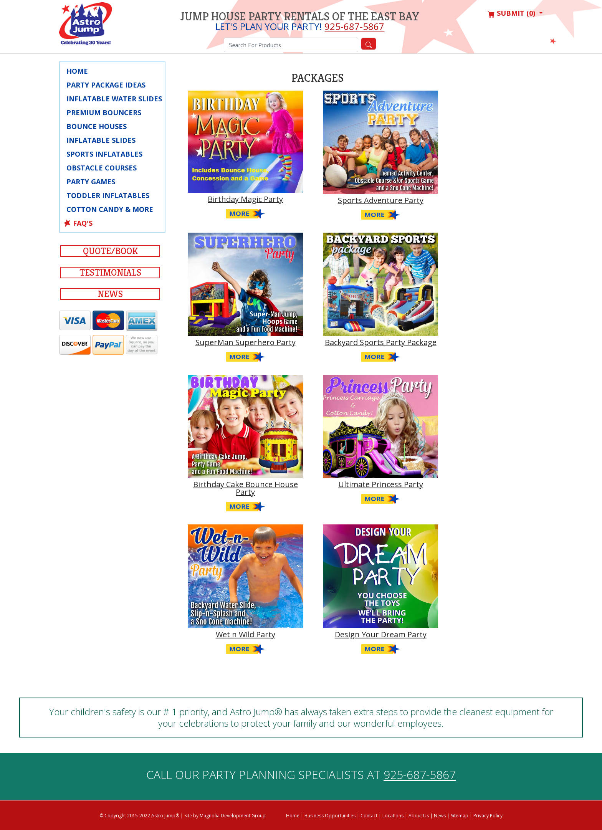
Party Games (90, 181)
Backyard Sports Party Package (381, 342)
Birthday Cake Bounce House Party (245, 488)
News (110, 294)
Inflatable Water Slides (114, 98)
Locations (393, 815)
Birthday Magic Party (245, 199)
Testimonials (110, 272)
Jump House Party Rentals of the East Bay (299, 16)
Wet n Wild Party (245, 634)
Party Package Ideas (106, 84)
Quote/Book (110, 251)
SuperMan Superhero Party (245, 342)
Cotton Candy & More (109, 209)
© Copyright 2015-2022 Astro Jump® (139, 815)
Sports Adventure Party (380, 200)
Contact (369, 815)
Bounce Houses (96, 126)
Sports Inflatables (104, 154)
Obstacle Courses (101, 167)
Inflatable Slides (101, 140)
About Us (418, 815)
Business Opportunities (330, 815)
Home (77, 71)
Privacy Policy (488, 815)
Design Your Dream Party (381, 634)
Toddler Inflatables (107, 195)
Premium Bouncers (103, 112)
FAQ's (83, 223)
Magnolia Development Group (233, 815)
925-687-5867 (354, 26)
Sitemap (459, 815)
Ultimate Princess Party (380, 484)
